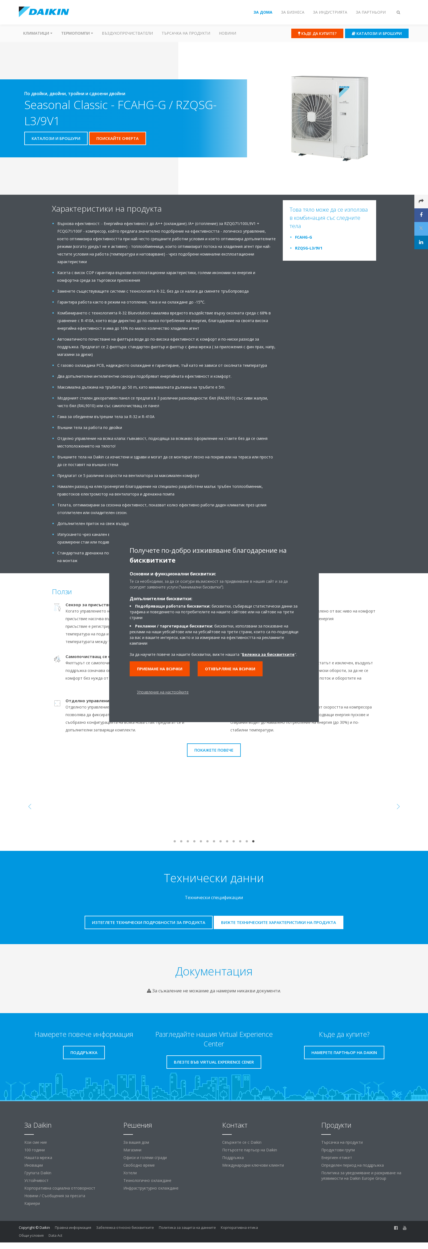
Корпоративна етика (239, 1227)
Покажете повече (213, 750)
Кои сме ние (35, 1142)
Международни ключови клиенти (253, 1165)
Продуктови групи (338, 1149)
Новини (227, 33)
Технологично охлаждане (147, 1180)
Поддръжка (233, 1157)
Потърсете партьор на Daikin (249, 1149)
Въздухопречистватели (127, 33)
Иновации (33, 1165)
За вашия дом (136, 1142)
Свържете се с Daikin (241, 1142)
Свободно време (139, 1165)
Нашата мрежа (38, 1157)
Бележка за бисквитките (268, 654)
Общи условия (31, 1235)
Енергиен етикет (336, 1157)
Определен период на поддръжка (352, 1165)
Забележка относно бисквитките (125, 1227)
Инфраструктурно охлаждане (151, 1188)
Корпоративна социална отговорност (59, 1188)
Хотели (130, 1172)
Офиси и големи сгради (145, 1157)
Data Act (55, 1235)
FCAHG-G (303, 237)
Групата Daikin (37, 1172)
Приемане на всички (159, 668)
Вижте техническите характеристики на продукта (278, 922)
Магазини (132, 1149)
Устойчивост (36, 1180)
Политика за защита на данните (187, 1227)
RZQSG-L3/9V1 (308, 248)
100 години (34, 1149)
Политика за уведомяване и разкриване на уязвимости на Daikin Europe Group (361, 1175)
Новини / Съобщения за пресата (54, 1195)
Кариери (32, 1203)
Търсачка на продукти (186, 33)
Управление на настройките (163, 692)
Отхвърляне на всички (230, 668)
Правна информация (73, 1227)
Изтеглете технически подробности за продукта (148, 922)
